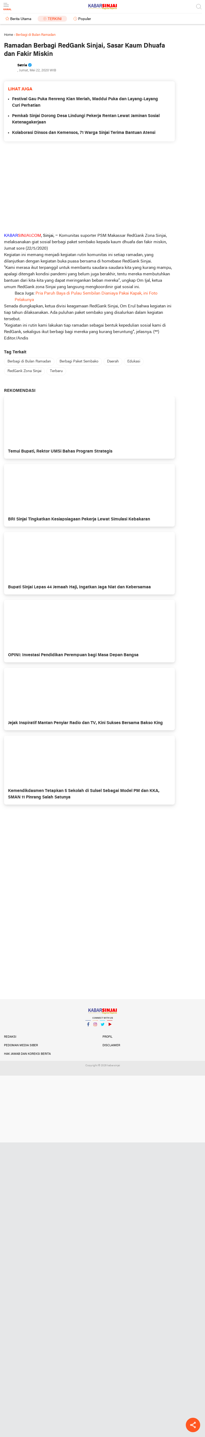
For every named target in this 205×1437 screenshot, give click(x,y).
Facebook (88, 1026)
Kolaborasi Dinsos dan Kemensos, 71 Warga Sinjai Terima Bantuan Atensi (83, 133)
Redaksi (10, 1036)
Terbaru (56, 371)
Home (8, 35)
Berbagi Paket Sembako (79, 362)
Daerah (113, 362)
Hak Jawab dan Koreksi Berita (27, 1054)
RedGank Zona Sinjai (24, 371)
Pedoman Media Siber (21, 1045)
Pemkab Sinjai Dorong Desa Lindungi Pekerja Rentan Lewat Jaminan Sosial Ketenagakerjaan (86, 119)
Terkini (55, 19)
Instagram (95, 1026)
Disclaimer (111, 1045)
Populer (84, 19)
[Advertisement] (89, 186)
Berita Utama (20, 19)
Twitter (102, 1026)
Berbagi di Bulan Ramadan (29, 362)
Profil (107, 1036)
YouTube (109, 1026)
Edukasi (133, 362)
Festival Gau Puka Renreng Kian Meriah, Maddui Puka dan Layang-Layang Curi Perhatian (85, 102)
